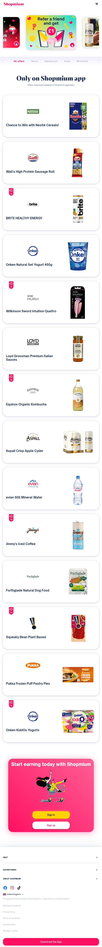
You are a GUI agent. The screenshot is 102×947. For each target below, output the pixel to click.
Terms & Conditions (11, 918)
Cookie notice (9, 924)
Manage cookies (10, 931)
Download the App (51, 941)
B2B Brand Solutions (12, 906)
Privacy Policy (9, 912)
